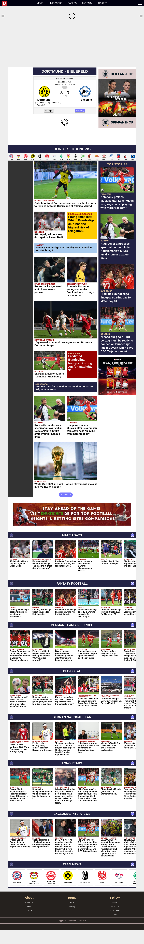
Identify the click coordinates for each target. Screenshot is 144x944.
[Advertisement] (72, 43)
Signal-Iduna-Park (64, 78)
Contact (29, 921)
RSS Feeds (115, 925)
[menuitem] (18, 3)
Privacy (72, 921)
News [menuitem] (40, 3)
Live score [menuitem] (56, 3)
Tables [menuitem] (72, 3)
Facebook (115, 921)
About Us (29, 916)
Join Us (29, 925)
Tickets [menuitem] (102, 3)
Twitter (115, 916)
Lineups (48, 107)
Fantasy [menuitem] (87, 3)
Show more (66, 509)
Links (115, 929)
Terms (72, 916)
